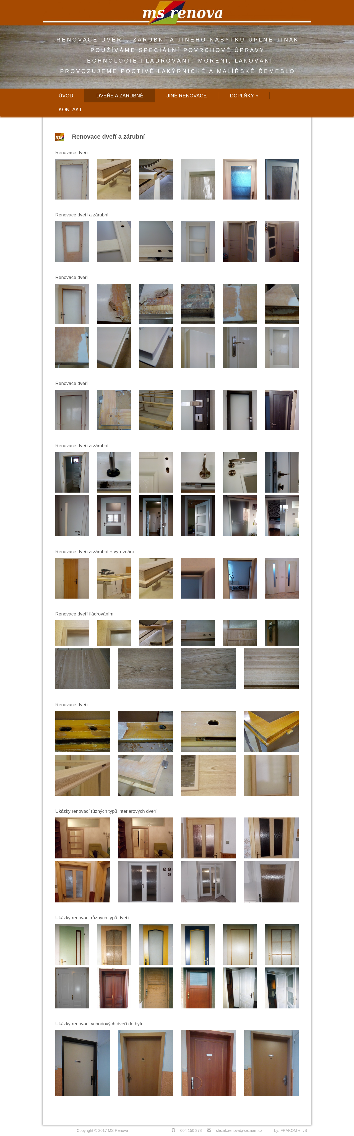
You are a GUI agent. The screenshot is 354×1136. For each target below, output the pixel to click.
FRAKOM (288, 1130)
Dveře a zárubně (120, 96)
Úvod (66, 96)
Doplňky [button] (244, 96)
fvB (304, 1130)
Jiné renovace (186, 96)
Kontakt (70, 109)
